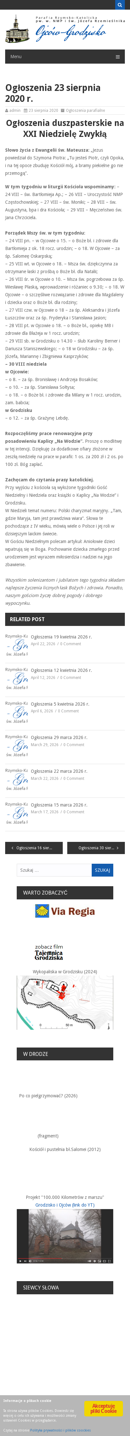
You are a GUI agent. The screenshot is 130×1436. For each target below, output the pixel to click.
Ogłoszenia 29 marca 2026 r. (59, 737)
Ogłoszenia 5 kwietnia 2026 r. (60, 704)
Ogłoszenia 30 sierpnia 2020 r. (102, 848)
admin (15, 110)
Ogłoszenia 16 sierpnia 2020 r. (39, 848)
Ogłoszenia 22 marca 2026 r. (59, 771)
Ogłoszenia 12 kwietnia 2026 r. (61, 670)
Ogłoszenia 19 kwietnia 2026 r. (61, 636)
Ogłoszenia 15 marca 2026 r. (59, 804)
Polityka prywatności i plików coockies (60, 1430)
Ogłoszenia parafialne (85, 110)
